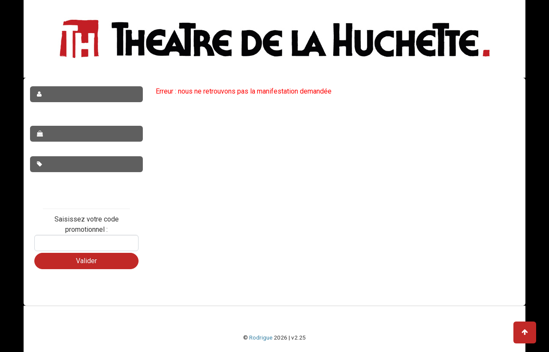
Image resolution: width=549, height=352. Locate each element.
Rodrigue (260, 337)
